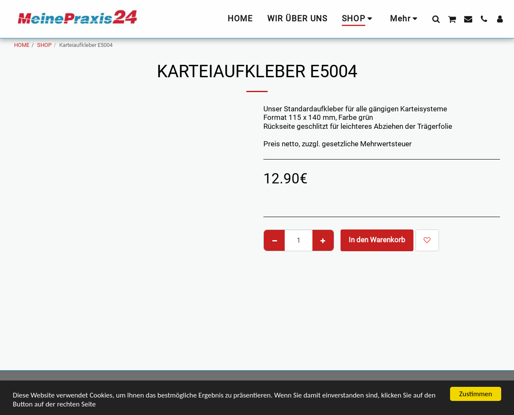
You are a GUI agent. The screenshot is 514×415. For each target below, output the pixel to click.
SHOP (44, 45)
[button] (435, 19)
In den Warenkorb (377, 240)
